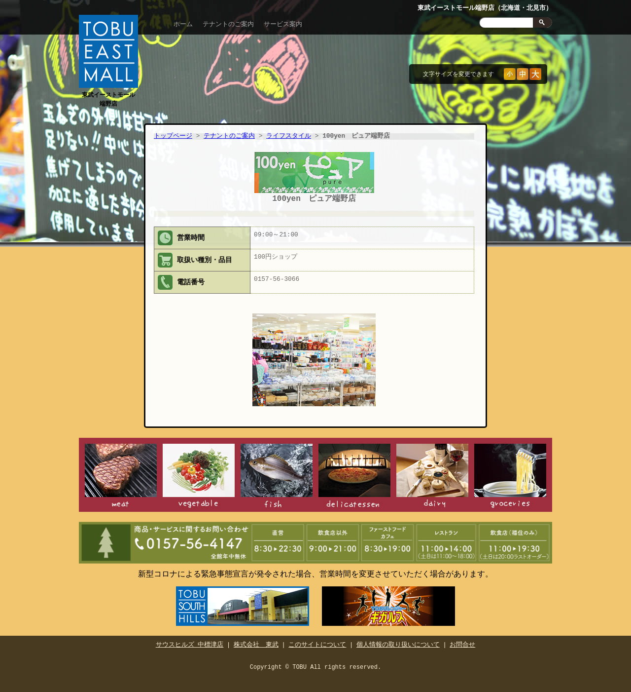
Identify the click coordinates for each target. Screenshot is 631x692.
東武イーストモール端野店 (108, 94)
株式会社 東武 (256, 641)
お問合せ (462, 641)
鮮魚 (277, 474)
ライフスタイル (288, 136)
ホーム (183, 24)
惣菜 (354, 474)
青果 (199, 474)
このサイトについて (317, 641)
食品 (510, 474)
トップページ (173, 136)
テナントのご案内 (228, 24)
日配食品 (432, 474)
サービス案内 (283, 24)
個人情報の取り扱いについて (398, 641)
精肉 (121, 474)
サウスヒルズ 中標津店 (190, 641)
